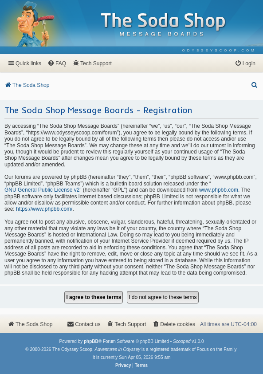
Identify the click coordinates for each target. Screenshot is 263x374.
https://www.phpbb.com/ (44, 209)
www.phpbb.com (218, 190)
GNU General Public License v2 (41, 190)
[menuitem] (219, 50)
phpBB (91, 341)
